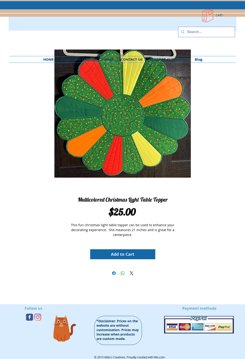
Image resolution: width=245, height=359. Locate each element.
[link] (222, 15)
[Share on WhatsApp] (123, 273)
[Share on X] (131, 273)
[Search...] (206, 32)
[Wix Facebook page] (29, 317)
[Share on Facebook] (114, 273)
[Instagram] (37, 317)
